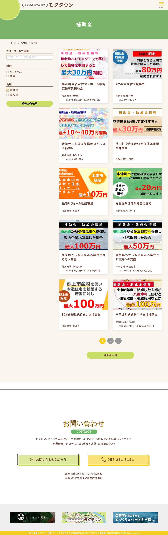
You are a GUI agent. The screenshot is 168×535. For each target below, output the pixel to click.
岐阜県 (14, 90)
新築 (12, 76)
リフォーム (16, 71)
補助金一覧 (110, 355)
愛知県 (14, 95)
